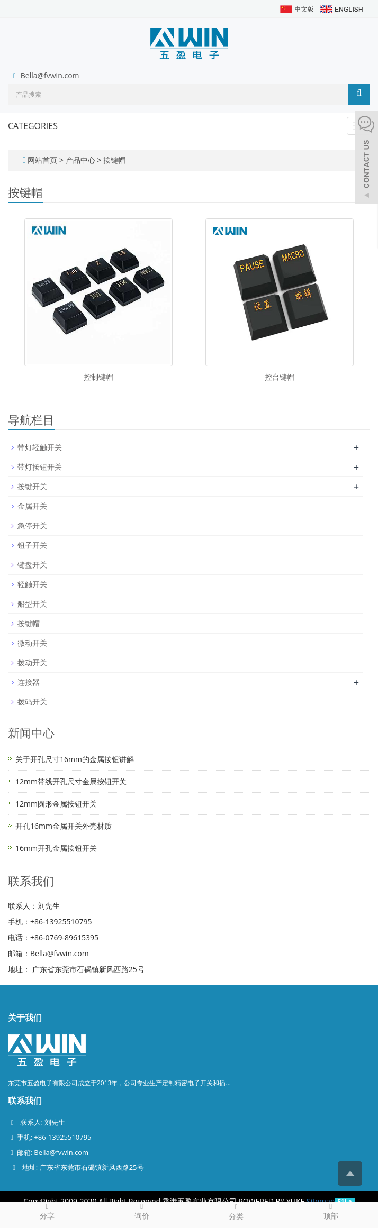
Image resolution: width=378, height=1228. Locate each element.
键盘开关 (32, 565)
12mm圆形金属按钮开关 (56, 804)
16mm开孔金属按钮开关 (56, 848)
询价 (142, 1211)
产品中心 (81, 160)
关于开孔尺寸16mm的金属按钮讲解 (74, 759)
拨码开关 (32, 702)
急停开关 (32, 525)
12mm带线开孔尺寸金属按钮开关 (71, 781)
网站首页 (42, 160)
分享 (47, 1211)
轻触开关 (32, 584)
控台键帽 (279, 377)
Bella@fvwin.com (50, 75)
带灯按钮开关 (39, 467)
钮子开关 (32, 545)
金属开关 (32, 506)
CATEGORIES (33, 126)
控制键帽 (98, 377)
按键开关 (32, 486)
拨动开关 (32, 662)
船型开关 (32, 604)
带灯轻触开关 (39, 447)
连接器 (28, 682)
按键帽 (113, 160)
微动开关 (32, 643)
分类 (236, 1211)
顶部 (331, 1211)
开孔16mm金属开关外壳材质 (63, 826)
